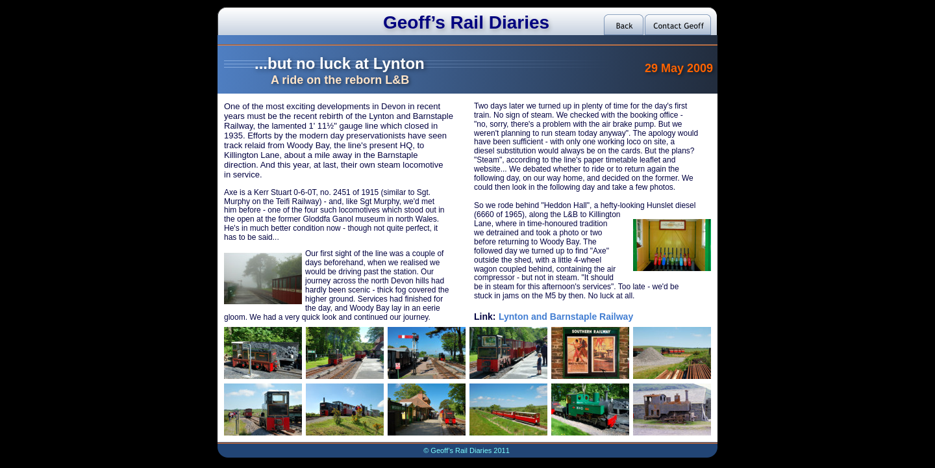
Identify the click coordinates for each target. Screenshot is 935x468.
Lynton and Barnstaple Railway (566, 316)
